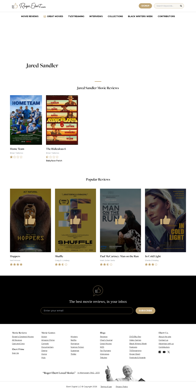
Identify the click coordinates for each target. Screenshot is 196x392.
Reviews (103, 337)
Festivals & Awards (137, 357)
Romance (75, 344)
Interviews (96, 16)
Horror (44, 354)
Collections (115, 16)
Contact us (163, 340)
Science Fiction (77, 347)
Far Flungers (105, 351)
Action (44, 337)
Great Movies (55, 16)
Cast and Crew (18, 344)
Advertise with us (166, 344)
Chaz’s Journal (106, 340)
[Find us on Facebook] (160, 352)
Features (133, 347)
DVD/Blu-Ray (135, 337)
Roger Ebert (134, 354)
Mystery (74, 337)
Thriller (73, 354)
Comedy (45, 344)
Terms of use (106, 387)
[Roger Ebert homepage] (29, 6)
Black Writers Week (140, 16)
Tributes (103, 357)
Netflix (73, 340)
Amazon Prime (48, 340)
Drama (44, 351)
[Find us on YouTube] (164, 352)
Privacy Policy (122, 387)
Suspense (75, 351)
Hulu (43, 357)
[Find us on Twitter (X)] (169, 352)
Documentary (47, 347)
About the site (165, 337)
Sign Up (15, 353)
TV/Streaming (76, 16)
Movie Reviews (29, 16)
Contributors (166, 16)
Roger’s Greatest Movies (23, 337)
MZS (102, 347)
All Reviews (17, 340)
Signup (145, 6)
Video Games (135, 340)
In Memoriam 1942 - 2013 (89, 373)
